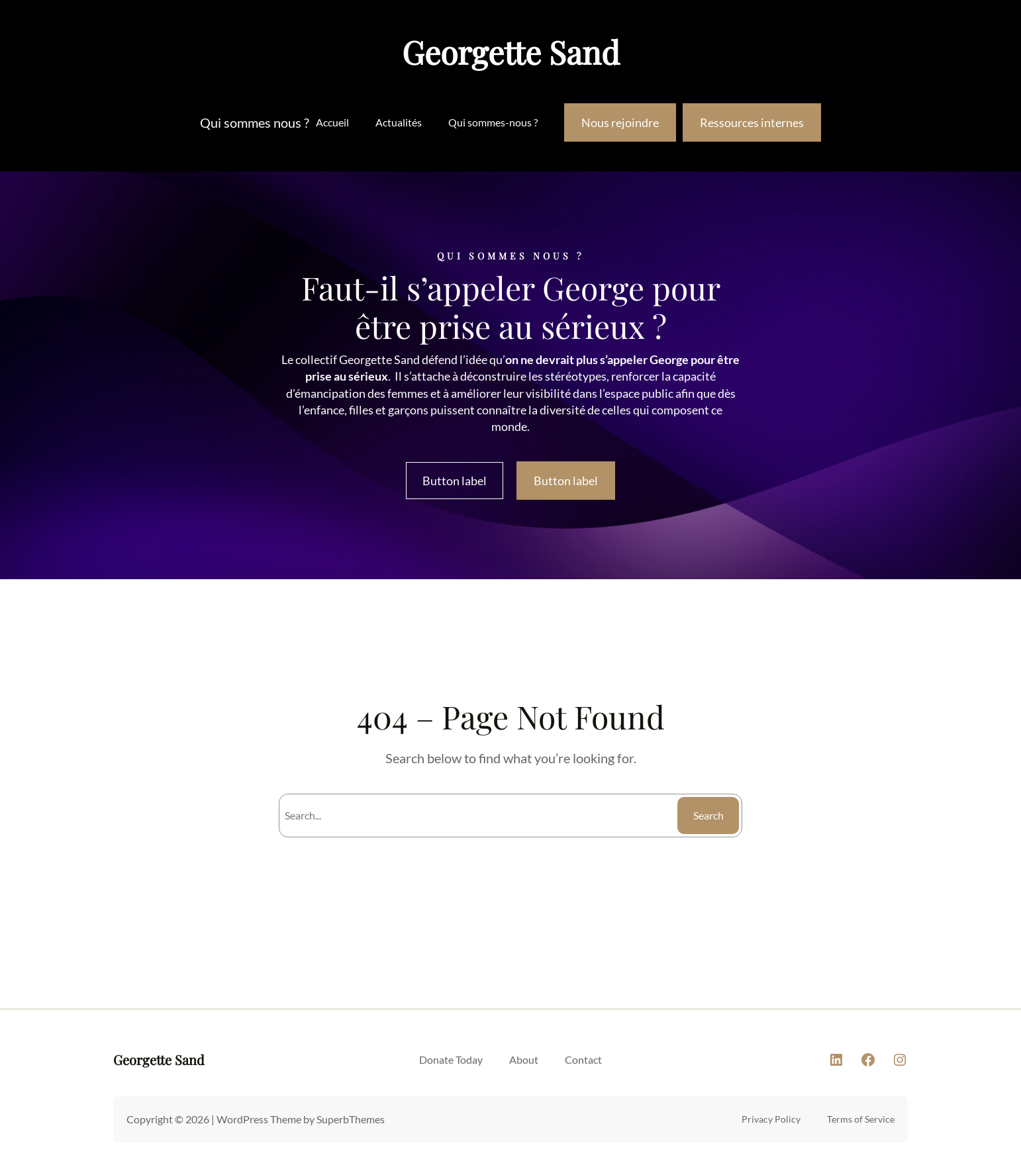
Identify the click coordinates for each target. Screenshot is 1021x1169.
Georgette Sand (511, 51)
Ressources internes (752, 122)
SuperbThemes (350, 1119)
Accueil (332, 122)
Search (708, 815)
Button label (454, 480)
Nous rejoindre (620, 122)
